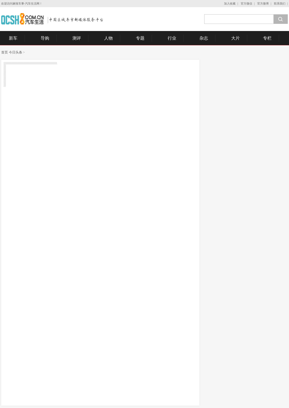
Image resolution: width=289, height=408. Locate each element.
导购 (45, 38)
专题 (140, 38)
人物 (108, 38)
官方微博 (263, 3)
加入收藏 (229, 3)
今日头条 (15, 52)
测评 (76, 38)
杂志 (203, 38)
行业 (172, 38)
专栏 (267, 38)
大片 (235, 38)
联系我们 (279, 3)
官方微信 (246, 3)
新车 (13, 38)
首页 (4, 52)
